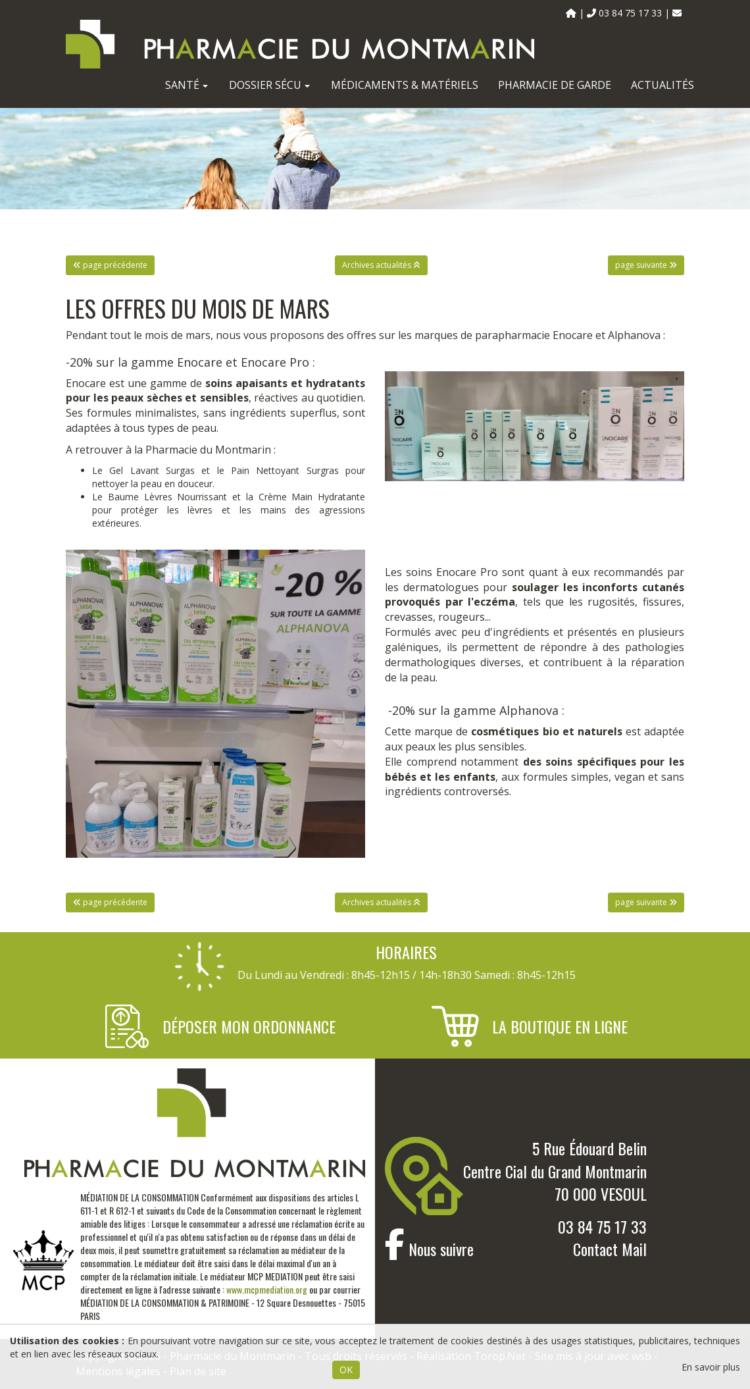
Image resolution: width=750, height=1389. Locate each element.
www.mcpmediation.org (266, 1289)
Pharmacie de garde (554, 85)
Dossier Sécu (269, 85)
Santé (186, 85)
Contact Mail (610, 1249)
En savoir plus (711, 1367)
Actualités (662, 85)
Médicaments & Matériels (404, 85)
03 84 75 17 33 (602, 1226)
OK (346, 1369)
